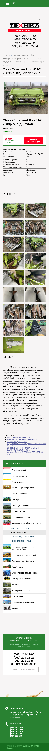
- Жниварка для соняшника (22, 537)
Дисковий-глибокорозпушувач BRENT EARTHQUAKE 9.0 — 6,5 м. (23, 449)
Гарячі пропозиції (19, 470)
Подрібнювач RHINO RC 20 (18, 437)
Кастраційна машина (20, 505)
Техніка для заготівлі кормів (23, 561)
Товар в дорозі (18, 482)
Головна (6, 55)
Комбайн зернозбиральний (23, 488)
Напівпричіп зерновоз (21, 590)
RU (39, 19)
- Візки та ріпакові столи (21, 541)
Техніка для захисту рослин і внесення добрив (24, 548)
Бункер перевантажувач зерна (24, 573)
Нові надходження (19, 476)
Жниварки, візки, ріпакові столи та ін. (18, 59)
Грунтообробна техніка (21, 517)
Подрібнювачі (17, 567)
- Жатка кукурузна (18, 532)
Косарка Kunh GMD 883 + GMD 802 (22, 439)
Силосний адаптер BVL (17, 442)
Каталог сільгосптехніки (24, 55)
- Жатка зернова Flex (20, 528)
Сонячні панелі (18, 596)
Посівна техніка (18, 511)
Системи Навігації (19, 494)
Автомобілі (16, 585)
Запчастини (17, 608)
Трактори (15, 500)
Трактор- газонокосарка (22, 579)
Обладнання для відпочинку (24, 602)
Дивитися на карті (15, 717)
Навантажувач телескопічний (24, 555)
